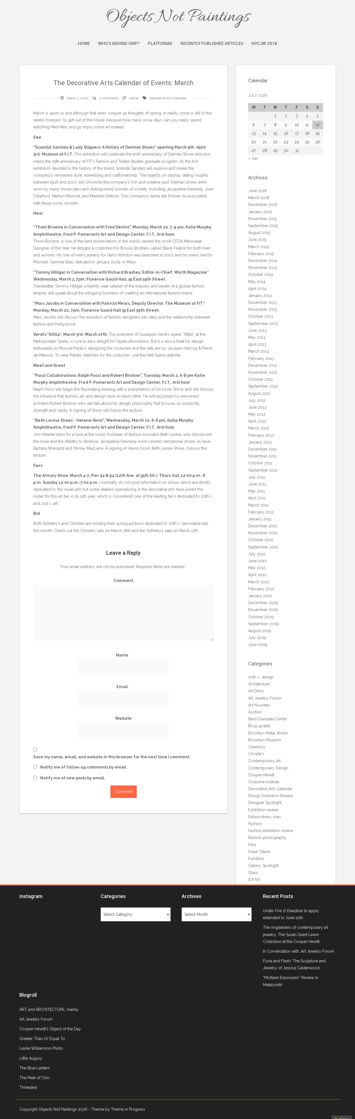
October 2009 (261, 617)
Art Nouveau (259, 705)
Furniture (256, 858)
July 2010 (257, 554)
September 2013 (263, 323)
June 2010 (257, 561)
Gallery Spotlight (263, 865)
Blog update (259, 726)
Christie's (256, 754)
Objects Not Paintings (177, 17)
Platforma (160, 43)
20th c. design (261, 677)
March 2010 (258, 582)
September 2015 (263, 225)
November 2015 (262, 219)
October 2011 (260, 463)
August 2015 (259, 232)
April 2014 (257, 288)
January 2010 (260, 596)
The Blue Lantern (34, 1068)
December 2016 (262, 204)
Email (123, 687)
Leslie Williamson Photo (41, 1048)
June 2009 (257, 644)
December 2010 (262, 526)
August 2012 (259, 393)
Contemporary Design (268, 768)
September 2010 (263, 547)
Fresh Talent (259, 852)
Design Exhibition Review (270, 796)
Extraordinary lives (264, 817)
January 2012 (260, 442)
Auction (255, 712)
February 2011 (260, 512)
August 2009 (259, 631)
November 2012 (262, 372)
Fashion (255, 824)
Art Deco (256, 691)
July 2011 (256, 477)
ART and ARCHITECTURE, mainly (48, 1009)
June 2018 (257, 191)
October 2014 (260, 274)
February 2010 (261, 589)
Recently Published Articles (212, 43)
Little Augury (30, 1058)
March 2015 (258, 247)
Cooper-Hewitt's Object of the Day (50, 1029)
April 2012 (257, 421)
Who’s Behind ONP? (119, 43)
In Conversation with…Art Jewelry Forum (298, 951)
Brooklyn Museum (264, 740)
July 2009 (257, 637)
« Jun (253, 158)
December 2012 (262, 365)
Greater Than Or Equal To (42, 1038)
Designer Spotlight (265, 802)
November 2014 (262, 267)
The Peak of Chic (34, 1077)
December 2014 (262, 260)
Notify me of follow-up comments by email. (83, 767)
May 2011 (256, 491)
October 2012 (260, 379)
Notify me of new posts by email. (72, 778)
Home (84, 43)
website (174, 355)
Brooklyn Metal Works (268, 733)
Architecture (259, 684)
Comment (123, 580)
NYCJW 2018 (264, 43)
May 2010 (257, 568)
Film (252, 845)
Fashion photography (267, 837)
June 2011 (257, 484)
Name (123, 655)
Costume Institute (263, 782)
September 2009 (263, 624)
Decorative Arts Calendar (167, 98)
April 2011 (257, 498)
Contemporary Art (264, 761)
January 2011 (259, 519)
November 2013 (262, 309)
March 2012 (258, 428)
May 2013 (256, 337)
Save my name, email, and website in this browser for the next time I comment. (112, 757)
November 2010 (262, 533)
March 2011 (258, 505)
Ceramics (256, 747)
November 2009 (263, 609)
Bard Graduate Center (267, 719)
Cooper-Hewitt (261, 775)
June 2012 (257, 407)
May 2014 (256, 281)
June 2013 (257, 330)
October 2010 (260, 540)
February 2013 (261, 358)
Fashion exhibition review (270, 830)
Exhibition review (263, 810)
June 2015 (257, 239)
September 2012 (263, 386)
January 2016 (260, 212)
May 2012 (256, 414)
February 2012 (261, 435)
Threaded (28, 1087)
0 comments (109, 98)
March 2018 (258, 197)
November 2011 (262, 456)
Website (123, 718)
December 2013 (262, 302)
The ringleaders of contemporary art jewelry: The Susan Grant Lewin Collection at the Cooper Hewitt (295, 934)
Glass (253, 872)
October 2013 (260, 316)
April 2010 (257, 575)
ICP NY (254, 880)
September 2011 (262, 470)
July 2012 (256, 400)
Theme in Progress (128, 1109)
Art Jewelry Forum (265, 698)
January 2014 (260, 295)
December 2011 (262, 449)
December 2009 (263, 603)
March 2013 (258, 351)
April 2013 (257, 344)
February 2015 (261, 253)
